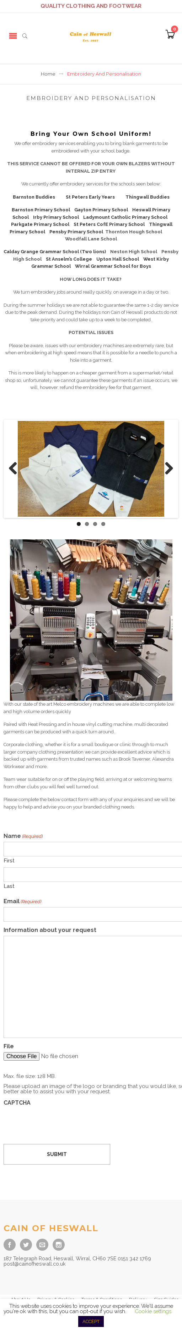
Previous (16, 469)
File (9, 1046)
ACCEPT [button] (91, 1321)
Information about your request (50, 930)
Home (48, 74)
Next (166, 469)
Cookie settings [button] (153, 1311)
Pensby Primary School (76, 231)
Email (22, 901)
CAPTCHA (17, 1103)
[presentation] (58, 1122)
